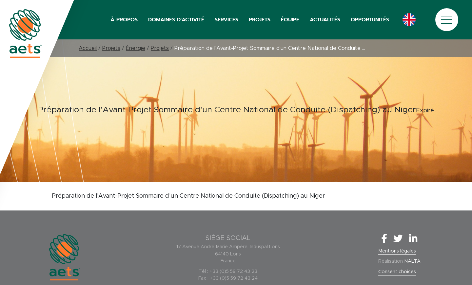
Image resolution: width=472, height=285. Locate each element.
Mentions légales (397, 251)
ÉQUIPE (290, 20)
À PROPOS (124, 20)
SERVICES (226, 20)
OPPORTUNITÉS (370, 20)
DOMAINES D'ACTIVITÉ (176, 20)
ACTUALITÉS (325, 20)
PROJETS (259, 20)
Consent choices (397, 272)
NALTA (412, 261)
